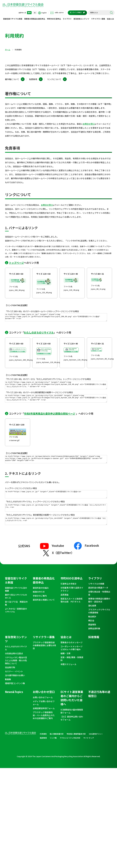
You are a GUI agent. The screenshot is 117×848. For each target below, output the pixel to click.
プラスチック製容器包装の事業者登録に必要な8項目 (44, 655)
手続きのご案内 (40, 606)
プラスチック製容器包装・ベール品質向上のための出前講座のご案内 (44, 725)
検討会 (91, 630)
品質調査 (65, 605)
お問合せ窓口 (89, 123)
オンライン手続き (76, 12)
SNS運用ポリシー (96, 744)
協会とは (110, 19)
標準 (29, 13)
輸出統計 (92, 626)
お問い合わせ (59, 12)
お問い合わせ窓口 (44, 702)
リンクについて (54, 79)
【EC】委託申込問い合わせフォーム (72, 728)
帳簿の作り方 (39, 602)
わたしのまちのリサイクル (39, 334)
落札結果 (92, 615)
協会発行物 (10, 677)
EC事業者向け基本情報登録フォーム (72, 722)
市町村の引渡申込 (54, 19)
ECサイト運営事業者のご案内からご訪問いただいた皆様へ (72, 708)
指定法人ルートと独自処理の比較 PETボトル (71, 610)
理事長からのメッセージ (71, 652)
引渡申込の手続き (69, 594)
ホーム (7, 50)
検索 (111, 12)
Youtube (52, 556)
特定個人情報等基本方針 (76, 744)
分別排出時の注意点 (14, 663)
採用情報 (93, 647)
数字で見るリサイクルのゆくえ (16, 607)
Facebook (86, 556)
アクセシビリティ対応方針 (70, 748)
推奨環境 (43, 748)
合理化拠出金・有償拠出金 (99, 604)
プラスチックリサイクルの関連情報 (99, 621)
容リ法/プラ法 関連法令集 (16, 614)
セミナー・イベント (14, 681)
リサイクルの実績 (96, 594)
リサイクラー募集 (98, 19)
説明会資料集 (94, 638)
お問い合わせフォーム (43, 707)
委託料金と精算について (44, 610)
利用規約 (43, 744)
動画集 (8, 689)
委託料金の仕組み (41, 598)
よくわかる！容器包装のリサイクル (16, 621)
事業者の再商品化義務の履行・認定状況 (99, 610)
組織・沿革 (66, 663)
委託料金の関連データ (98, 598)
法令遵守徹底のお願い (15, 685)
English (42, 13)
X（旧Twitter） (58, 563)
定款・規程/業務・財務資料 (72, 669)
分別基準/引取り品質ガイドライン (72, 600)
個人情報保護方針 (57, 744)
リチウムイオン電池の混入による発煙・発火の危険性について (16, 670)
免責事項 (33, 79)
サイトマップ (88, 748)
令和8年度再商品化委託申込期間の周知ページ (49, 418)
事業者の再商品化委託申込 (34, 19)
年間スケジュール (68, 674)
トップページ (16, 262)
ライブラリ (67, 19)
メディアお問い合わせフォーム (44, 713)
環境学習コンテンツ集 (15, 693)
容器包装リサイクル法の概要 (16, 600)
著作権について (12, 79)
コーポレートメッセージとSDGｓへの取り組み (71, 658)
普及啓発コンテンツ (81, 19)
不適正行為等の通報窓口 (99, 704)
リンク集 (53, 748)
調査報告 (92, 634)
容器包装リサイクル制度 (12, 19)
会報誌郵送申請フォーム (44, 718)
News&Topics (14, 702)
